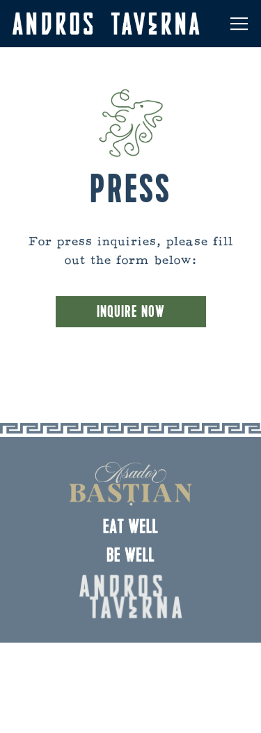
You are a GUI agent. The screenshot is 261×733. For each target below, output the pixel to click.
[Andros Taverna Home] (106, 23)
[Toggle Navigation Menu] (239, 23)
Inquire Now (131, 313)
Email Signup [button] (130, 710)
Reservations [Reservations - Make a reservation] (130, 662)
